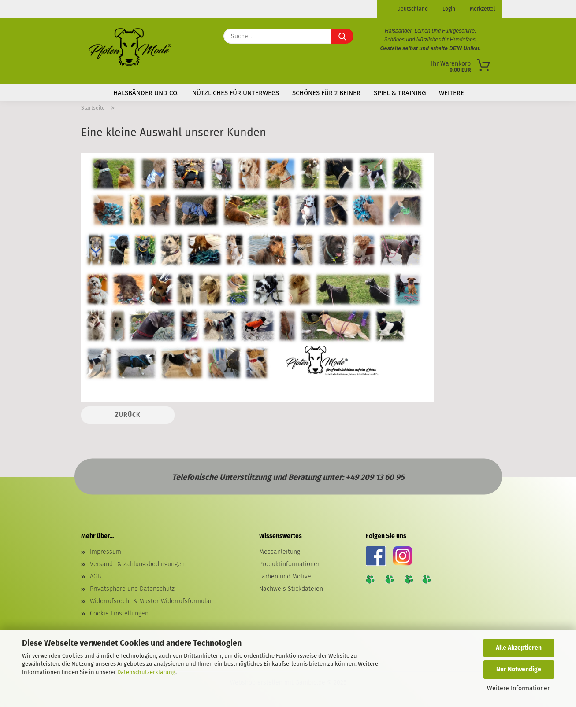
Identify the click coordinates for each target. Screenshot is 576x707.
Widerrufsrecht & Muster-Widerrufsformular (151, 601)
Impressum (105, 552)
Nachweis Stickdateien (291, 589)
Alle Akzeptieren (519, 648)
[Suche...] (342, 36)
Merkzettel (481, 9)
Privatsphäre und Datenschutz (132, 589)
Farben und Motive (285, 576)
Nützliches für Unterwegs (235, 93)
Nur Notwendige (518, 669)
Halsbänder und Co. (146, 93)
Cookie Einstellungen (119, 613)
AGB (95, 576)
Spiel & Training (400, 93)
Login (448, 9)
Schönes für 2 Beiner (326, 93)
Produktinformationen (290, 564)
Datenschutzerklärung (146, 672)
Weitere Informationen (519, 688)
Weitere (451, 93)
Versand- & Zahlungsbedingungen (137, 564)
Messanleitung (279, 552)
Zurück (128, 415)
